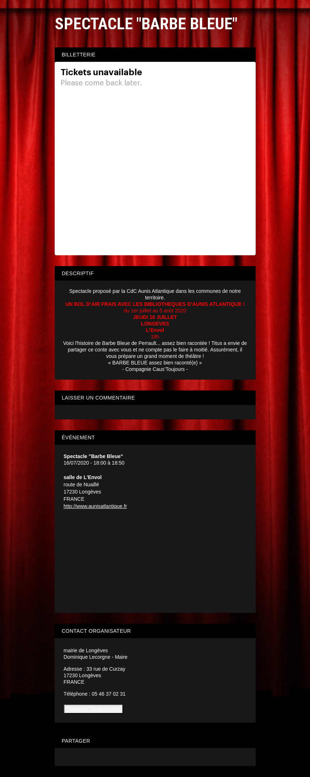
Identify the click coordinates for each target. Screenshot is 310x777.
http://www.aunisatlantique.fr (95, 506)
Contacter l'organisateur (93, 709)
